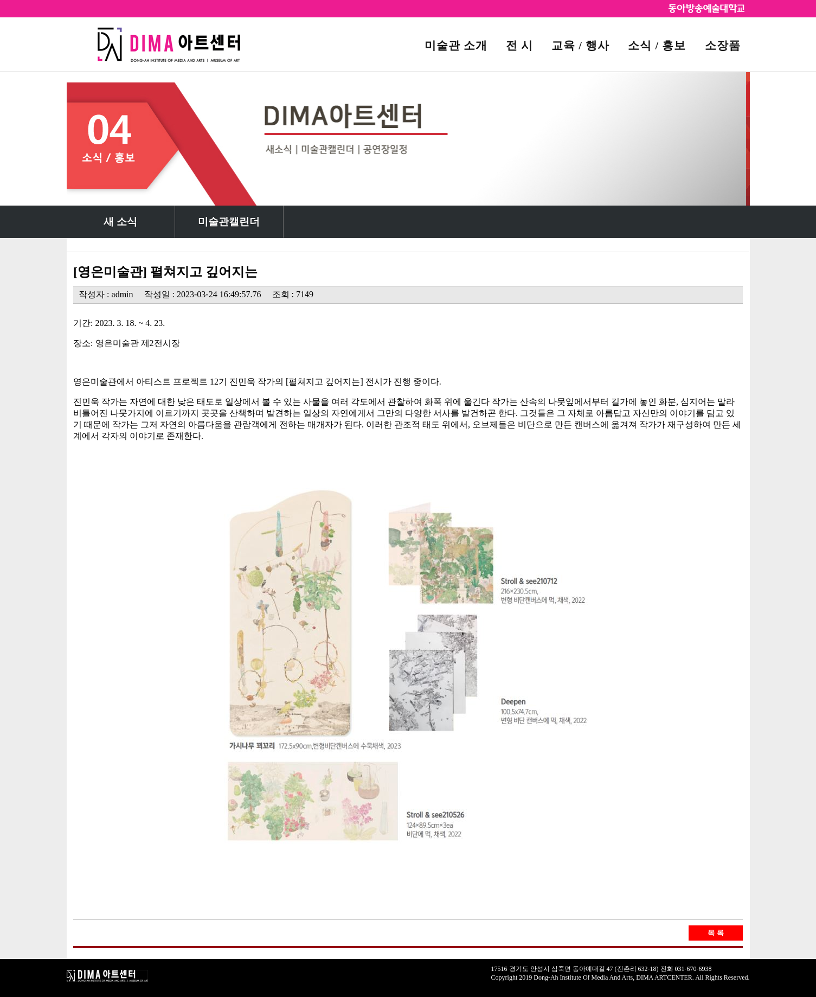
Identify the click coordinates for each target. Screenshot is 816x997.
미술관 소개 (456, 45)
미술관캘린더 (229, 221)
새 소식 (120, 221)
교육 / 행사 (580, 45)
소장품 (723, 45)
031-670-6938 (693, 969)
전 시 (519, 45)
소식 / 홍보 (657, 45)
